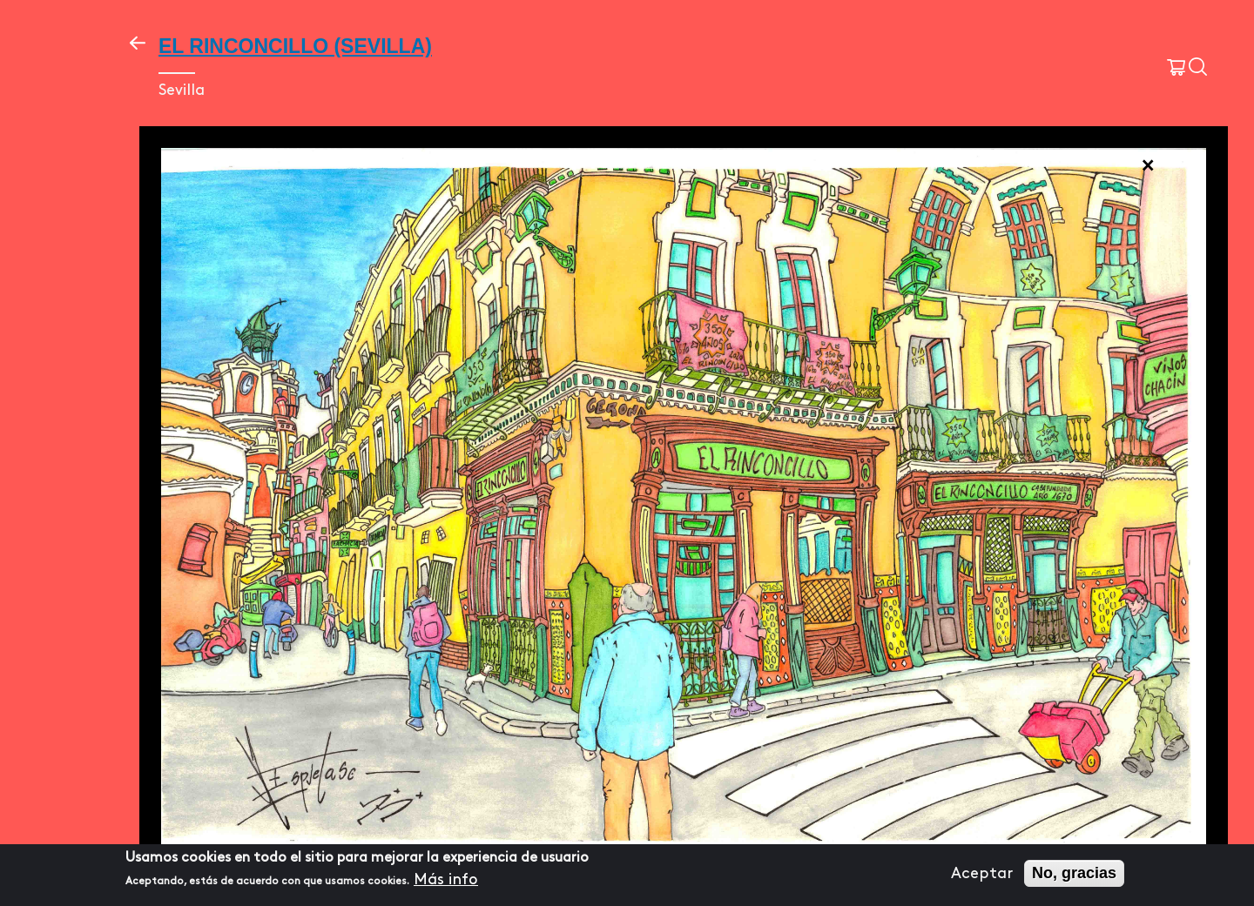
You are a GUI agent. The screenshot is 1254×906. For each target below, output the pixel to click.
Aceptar (982, 873)
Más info (446, 879)
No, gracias (1074, 873)
